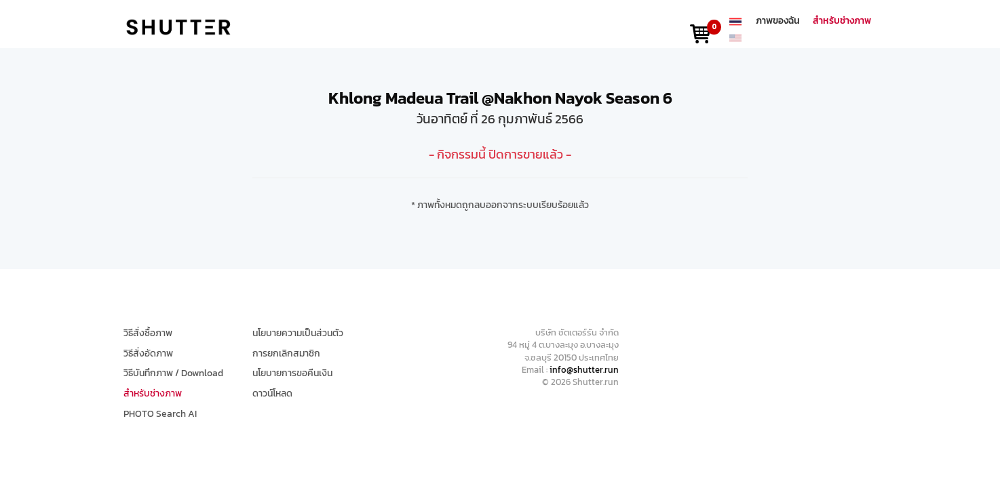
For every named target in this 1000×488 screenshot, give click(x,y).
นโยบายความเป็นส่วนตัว (297, 333)
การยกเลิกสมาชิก (286, 354)
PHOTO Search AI (160, 414)
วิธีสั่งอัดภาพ (148, 354)
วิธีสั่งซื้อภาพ (147, 333)
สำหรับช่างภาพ (842, 21)
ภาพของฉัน (778, 21)
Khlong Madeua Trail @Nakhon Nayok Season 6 (500, 98)
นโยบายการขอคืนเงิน (292, 373)
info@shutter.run (584, 369)
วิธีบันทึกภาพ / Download (173, 373)
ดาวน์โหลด (272, 394)
